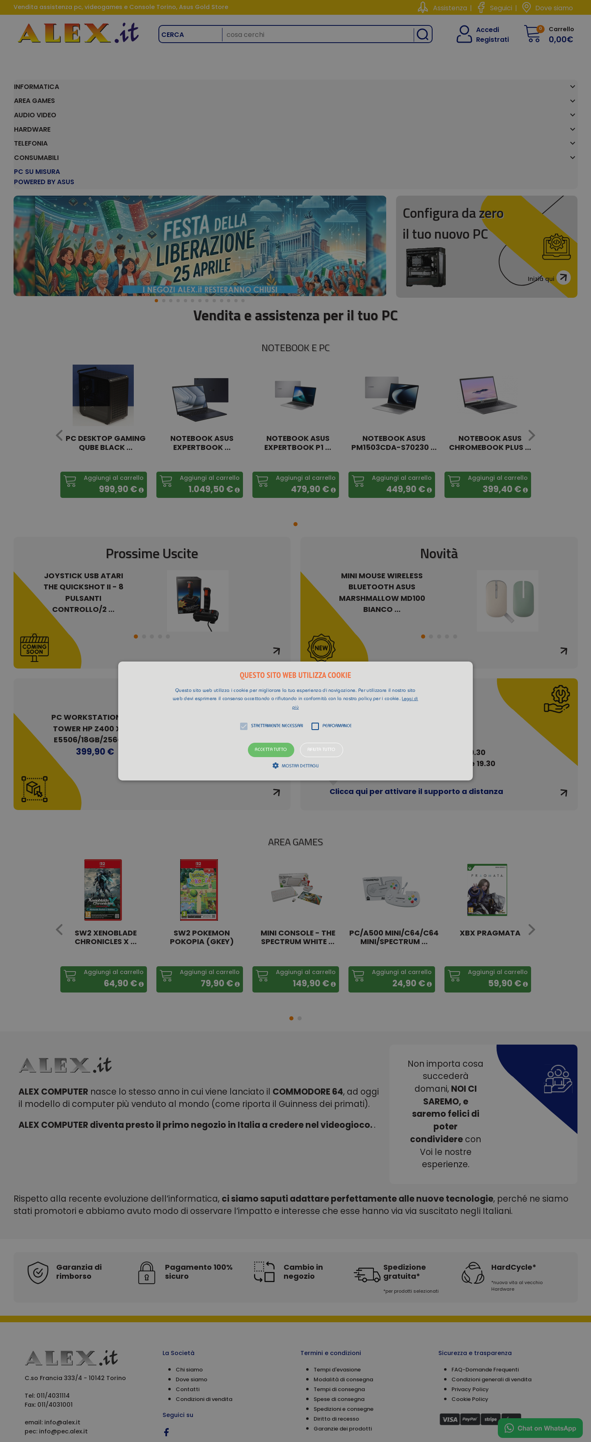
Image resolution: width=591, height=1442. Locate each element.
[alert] (295, 721)
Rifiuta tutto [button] (321, 750)
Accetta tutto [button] (271, 750)
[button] (295, 721)
